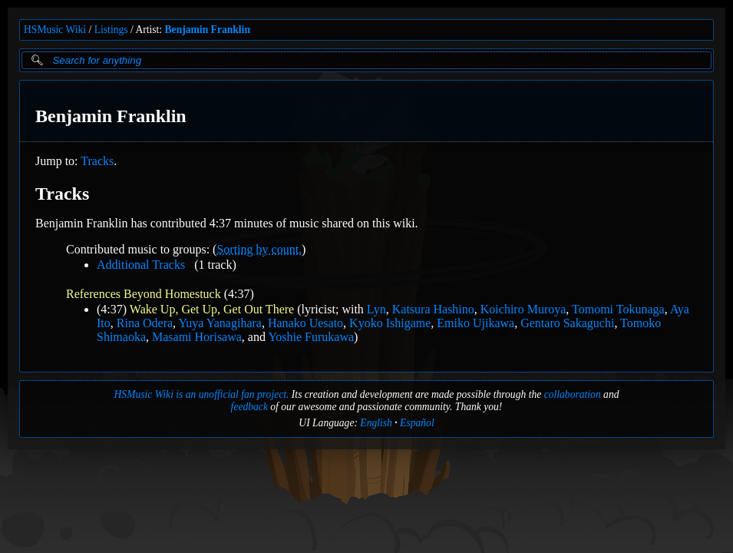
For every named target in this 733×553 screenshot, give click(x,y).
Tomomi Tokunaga (618, 309)
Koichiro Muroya (523, 309)
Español (417, 423)
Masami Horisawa (197, 336)
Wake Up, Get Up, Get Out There (212, 309)
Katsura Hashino (433, 309)
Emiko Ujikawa (475, 322)
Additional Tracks (141, 264)
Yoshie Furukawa (311, 336)
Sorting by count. (259, 249)
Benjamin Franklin (207, 29)
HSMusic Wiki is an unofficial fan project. (201, 394)
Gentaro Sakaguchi (567, 322)
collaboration (572, 394)
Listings (111, 29)
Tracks (97, 160)
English (376, 423)
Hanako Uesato (305, 322)
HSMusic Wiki (55, 29)
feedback (249, 406)
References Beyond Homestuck (143, 293)
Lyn (376, 309)
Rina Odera (145, 322)
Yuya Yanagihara (220, 322)
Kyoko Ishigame (390, 322)
